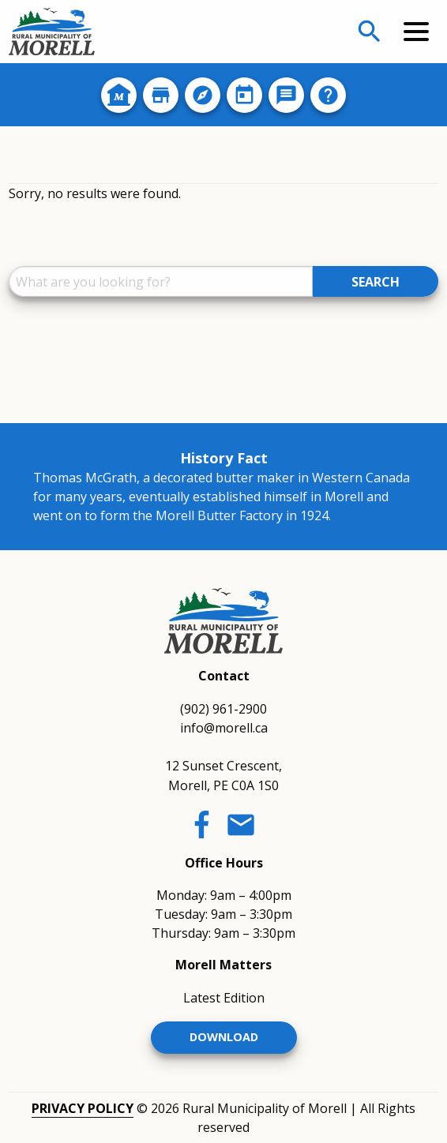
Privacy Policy (82, 1108)
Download (224, 1036)
